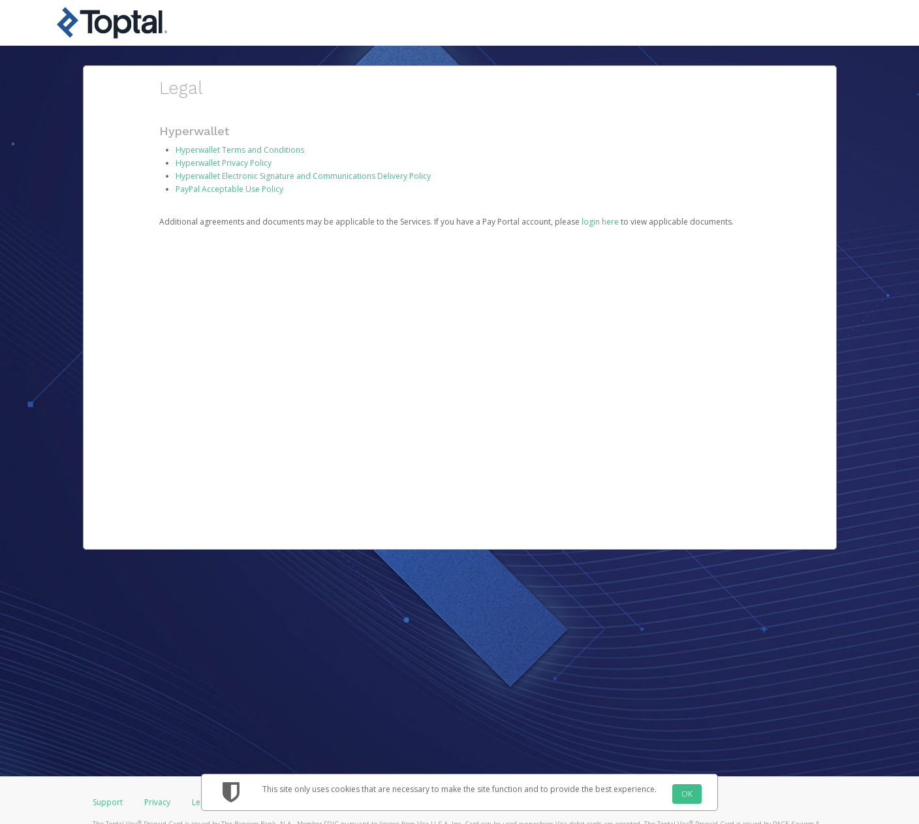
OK (687, 793)
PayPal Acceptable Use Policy (229, 189)
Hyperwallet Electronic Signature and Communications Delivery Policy (303, 176)
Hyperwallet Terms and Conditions (240, 149)
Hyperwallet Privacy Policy (224, 162)
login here (600, 221)
